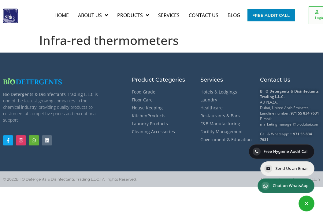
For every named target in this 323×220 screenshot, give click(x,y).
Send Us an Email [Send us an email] (286, 169)
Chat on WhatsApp (285, 186)
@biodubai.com (306, 124)
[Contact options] (306, 203)
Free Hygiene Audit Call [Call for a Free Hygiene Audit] (281, 152)
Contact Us (275, 79)
